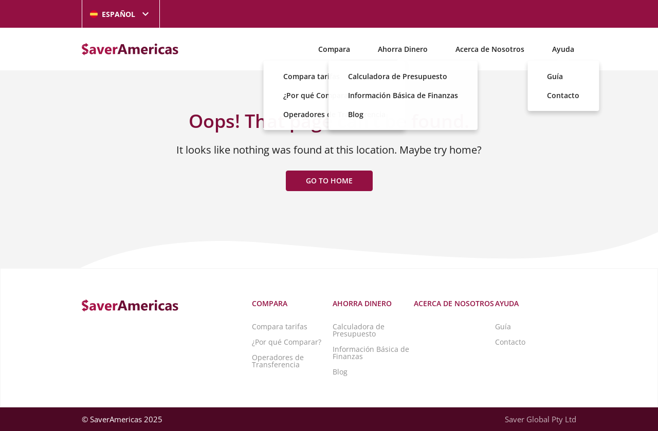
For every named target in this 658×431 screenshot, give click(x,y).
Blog (340, 372)
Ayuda (563, 49)
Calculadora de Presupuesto (359, 330)
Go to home (329, 180)
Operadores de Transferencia (278, 360)
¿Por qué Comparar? (286, 342)
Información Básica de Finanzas (371, 352)
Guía (503, 326)
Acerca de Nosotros (489, 49)
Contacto (510, 342)
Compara (334, 49)
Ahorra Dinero (403, 49)
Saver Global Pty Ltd (540, 419)
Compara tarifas (279, 326)
